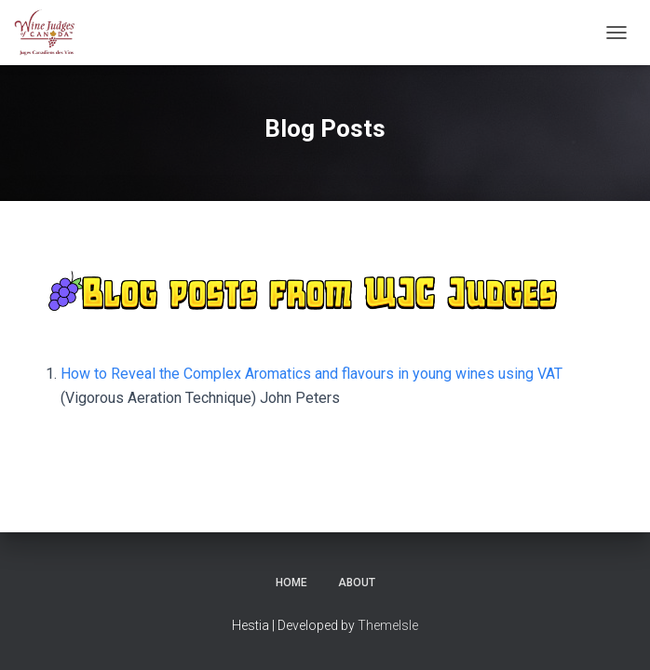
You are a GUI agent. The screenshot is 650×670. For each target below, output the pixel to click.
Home (291, 582)
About (356, 582)
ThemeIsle (388, 625)
